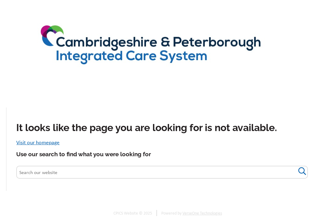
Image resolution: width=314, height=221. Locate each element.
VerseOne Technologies (202, 213)
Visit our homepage (37, 142)
